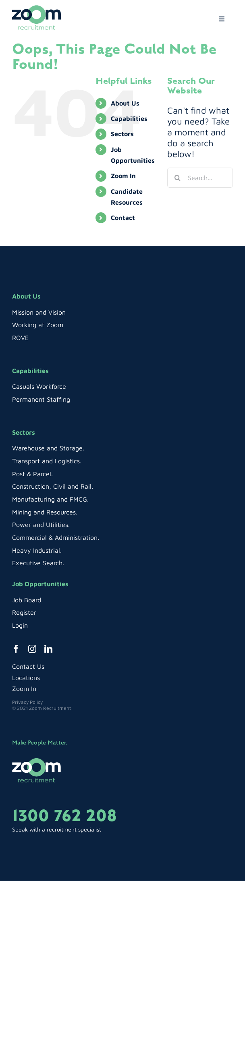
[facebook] (16, 649)
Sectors (122, 133)
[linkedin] (48, 649)
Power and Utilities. (41, 524)
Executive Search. (38, 562)
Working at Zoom (37, 324)
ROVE (20, 337)
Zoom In (123, 175)
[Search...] (200, 178)
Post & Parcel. (32, 473)
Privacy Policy (27, 702)
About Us (125, 103)
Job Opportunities (40, 583)
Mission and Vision (39, 312)
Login (20, 625)
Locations (26, 677)
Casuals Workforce (39, 386)
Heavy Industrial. (37, 550)
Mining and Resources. (44, 512)
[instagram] (32, 649)
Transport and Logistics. (46, 461)
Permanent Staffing (41, 399)
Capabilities (129, 118)
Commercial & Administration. (55, 537)
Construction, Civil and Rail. (52, 486)
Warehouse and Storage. (48, 448)
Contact (123, 217)
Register (24, 612)
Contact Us (28, 666)
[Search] (177, 178)
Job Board (26, 600)
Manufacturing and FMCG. (50, 499)
